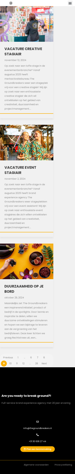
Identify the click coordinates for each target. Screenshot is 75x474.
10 (10, 363)
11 (17, 363)
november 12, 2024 (15, 60)
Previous (8, 357)
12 (23, 363)
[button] (70, 3)
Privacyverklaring (63, 464)
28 (36, 363)
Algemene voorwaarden (36, 464)
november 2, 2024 (15, 179)
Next (44, 363)
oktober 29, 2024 (14, 297)
